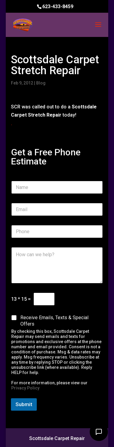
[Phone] (57, 231)
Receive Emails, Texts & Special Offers (54, 321)
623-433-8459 (57, 6)
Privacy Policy (25, 388)
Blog (41, 83)
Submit (24, 404)
